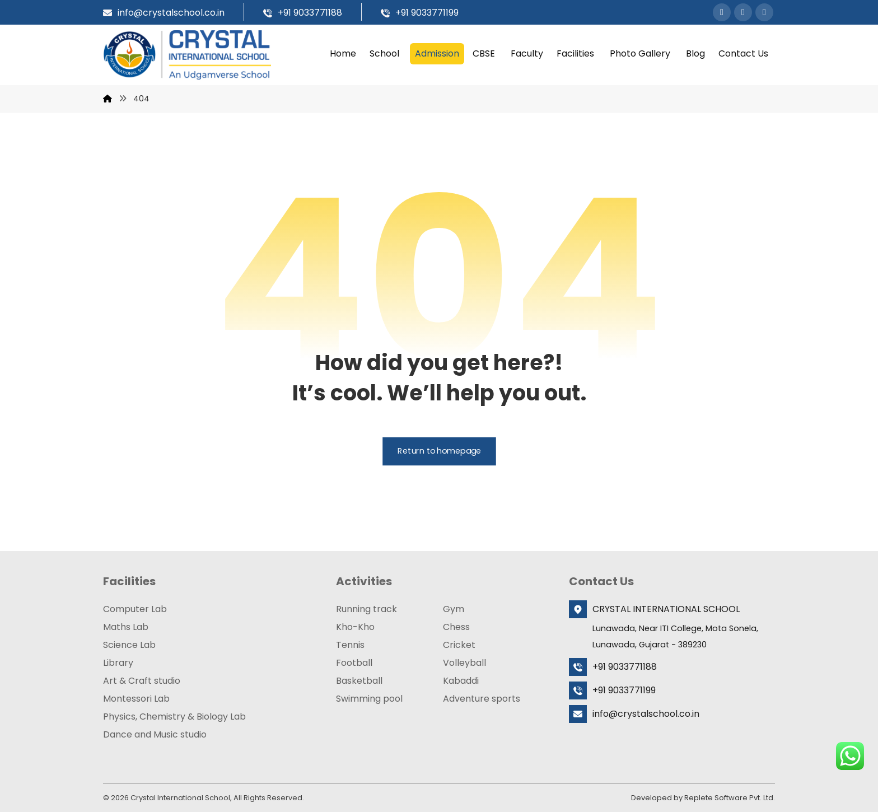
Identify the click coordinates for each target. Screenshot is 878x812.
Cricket (459, 644)
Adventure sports (481, 698)
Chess (456, 626)
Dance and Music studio (155, 733)
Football (354, 662)
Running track (366, 608)
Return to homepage (439, 451)
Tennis (350, 644)
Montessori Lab (136, 698)
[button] (722, 12)
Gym (453, 608)
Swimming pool (369, 698)
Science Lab (129, 644)
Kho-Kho (355, 626)
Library (118, 662)
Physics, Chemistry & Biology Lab (174, 716)
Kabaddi (461, 680)
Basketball (359, 680)
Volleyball (464, 662)
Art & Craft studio (141, 680)
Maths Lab (125, 626)
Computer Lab (135, 608)
